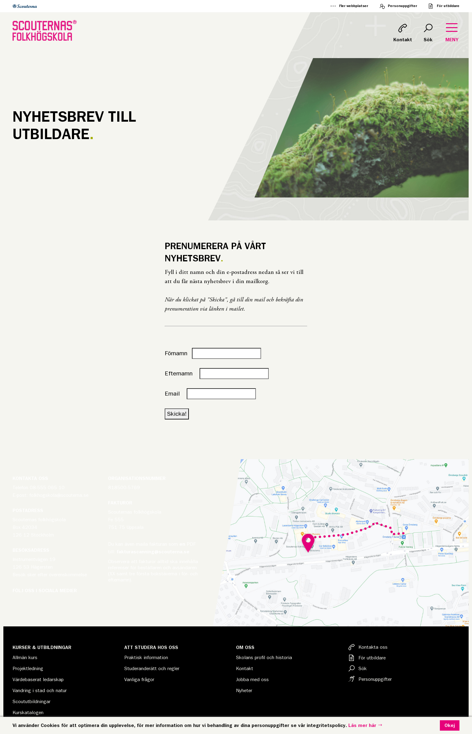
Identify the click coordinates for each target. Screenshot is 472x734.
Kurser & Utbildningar (42, 647)
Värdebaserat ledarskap (38, 679)
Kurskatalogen (28, 712)
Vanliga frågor (139, 679)
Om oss (245, 647)
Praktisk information (146, 657)
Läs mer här (365, 725)
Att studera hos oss (151, 647)
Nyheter (244, 690)
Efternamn (181, 374)
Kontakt (244, 668)
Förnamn (176, 353)
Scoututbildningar (32, 701)
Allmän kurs (25, 657)
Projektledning (28, 668)
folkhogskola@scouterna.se (58, 495)
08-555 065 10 (47, 487)
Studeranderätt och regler (151, 668)
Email (175, 394)
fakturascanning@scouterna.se (153, 551)
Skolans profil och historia (264, 657)
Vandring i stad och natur (40, 690)
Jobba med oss (252, 679)
